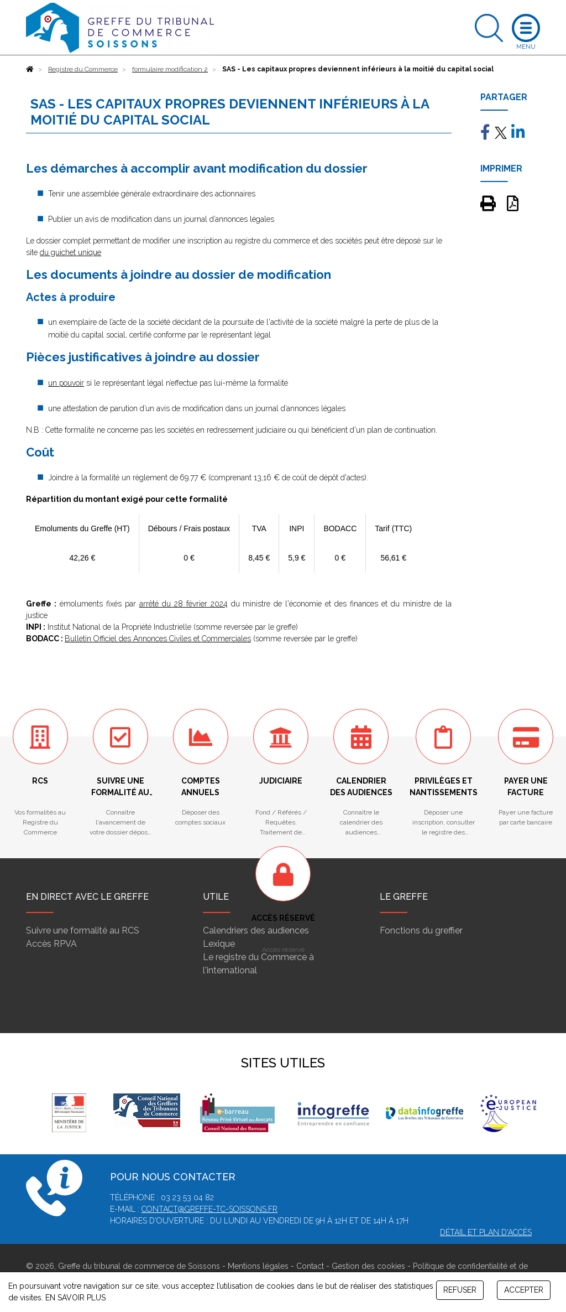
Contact (310, 1266)
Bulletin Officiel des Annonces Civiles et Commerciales (158, 638)
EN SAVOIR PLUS (75, 1297)
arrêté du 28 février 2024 (183, 603)
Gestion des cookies (368, 1266)
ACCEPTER (523, 1289)
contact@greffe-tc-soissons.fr (209, 1209)
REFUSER (459, 1289)
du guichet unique (70, 252)
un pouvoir (66, 382)
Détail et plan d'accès (486, 1232)
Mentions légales (258, 1266)
